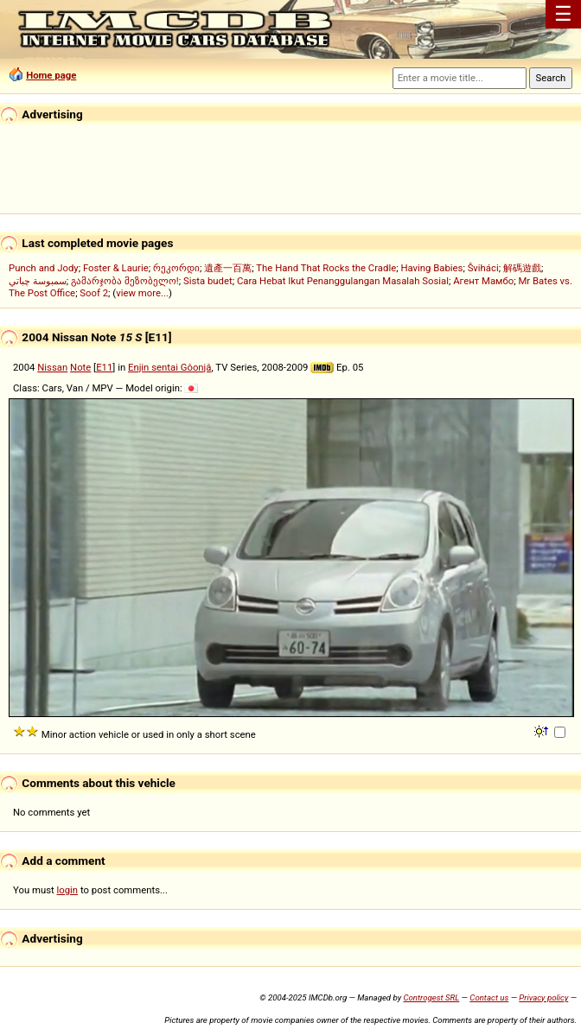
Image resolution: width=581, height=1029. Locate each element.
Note (80, 367)
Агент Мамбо (483, 281)
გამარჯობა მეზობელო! (125, 281)
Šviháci (483, 268)
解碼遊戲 (522, 268)
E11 (104, 367)
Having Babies (431, 268)
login (68, 890)
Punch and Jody (44, 268)
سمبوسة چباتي (38, 281)
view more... (142, 293)
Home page (51, 75)
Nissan (52, 367)
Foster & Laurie (116, 268)
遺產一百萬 (228, 268)
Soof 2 (94, 293)
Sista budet (208, 281)
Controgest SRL (431, 997)
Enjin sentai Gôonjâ (170, 367)
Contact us (488, 997)
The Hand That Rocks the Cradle (326, 268)
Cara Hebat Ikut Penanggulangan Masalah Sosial (343, 281)
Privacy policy (543, 997)
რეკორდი (176, 268)
